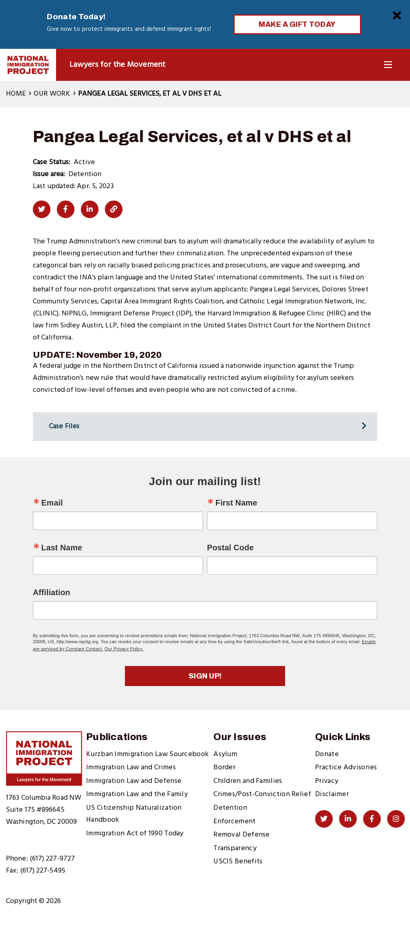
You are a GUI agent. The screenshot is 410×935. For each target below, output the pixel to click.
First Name (236, 503)
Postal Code (230, 548)
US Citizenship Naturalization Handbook (134, 814)
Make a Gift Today (297, 24)
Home (16, 94)
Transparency (235, 848)
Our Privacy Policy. (124, 648)
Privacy (326, 781)
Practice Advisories (346, 767)
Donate (327, 754)
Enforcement (234, 821)
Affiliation (51, 592)
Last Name (61, 548)
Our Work (52, 94)
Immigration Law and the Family (137, 794)
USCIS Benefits (237, 861)
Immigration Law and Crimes (131, 767)
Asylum (225, 754)
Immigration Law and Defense (133, 781)
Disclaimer (332, 794)
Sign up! (205, 676)
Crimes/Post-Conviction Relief (262, 794)
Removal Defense (241, 835)
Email (52, 503)
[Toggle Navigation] (388, 65)
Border (224, 767)
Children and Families (247, 781)
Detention (230, 808)
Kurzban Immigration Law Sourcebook (147, 754)
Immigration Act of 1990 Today (135, 833)
